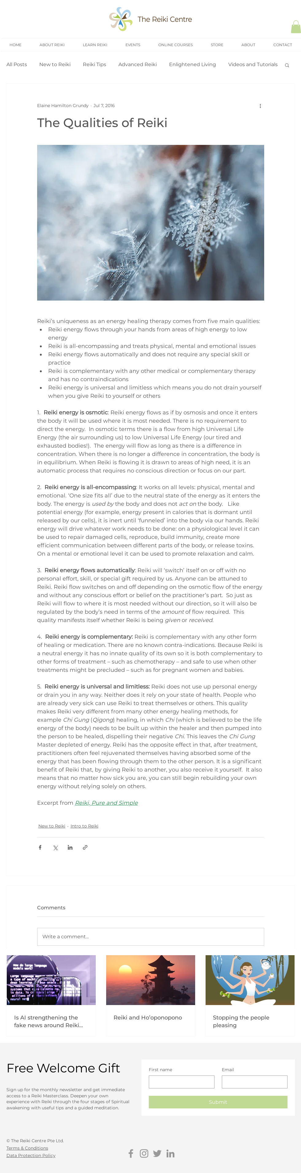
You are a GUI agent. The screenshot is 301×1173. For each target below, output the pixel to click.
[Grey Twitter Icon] (157, 1153)
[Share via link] (85, 847)
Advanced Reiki (137, 64)
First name (160, 1069)
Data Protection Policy (31, 1155)
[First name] (179, 1082)
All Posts (16, 64)
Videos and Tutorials (253, 64)
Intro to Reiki (84, 826)
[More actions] (260, 106)
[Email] (253, 1082)
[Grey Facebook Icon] (131, 1153)
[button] (287, 64)
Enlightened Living (192, 64)
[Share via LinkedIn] (70, 847)
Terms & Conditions (27, 1148)
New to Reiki (55, 64)
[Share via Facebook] (40, 847)
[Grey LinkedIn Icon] (170, 1153)
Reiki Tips (94, 64)
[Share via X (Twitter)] (55, 847)
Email (228, 1069)
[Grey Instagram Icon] (144, 1153)
